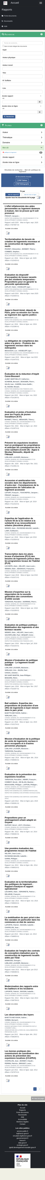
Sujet (4, 50)
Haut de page (38, 1098)
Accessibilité (22, 1119)
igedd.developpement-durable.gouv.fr (22, 1147)
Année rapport (8, 157)
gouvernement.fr (22, 1138)
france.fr (22, 1140)
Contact (22, 1124)
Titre (4, 73)
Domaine (6, 143)
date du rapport (12, 194)
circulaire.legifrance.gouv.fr (22, 1136)
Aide (22, 1117)
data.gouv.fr (22, 1143)
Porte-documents (22, 1112)
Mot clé (6, 148)
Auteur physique (9, 57)
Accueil (22, 1108)
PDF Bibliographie (22, 184)
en (3, 98)
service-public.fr (22, 1131)
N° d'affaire (7, 80)
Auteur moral (8, 65)
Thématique (7, 137)
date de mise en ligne (30, 194)
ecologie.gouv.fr (22, 1145)
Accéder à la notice (11, 228)
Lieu (4, 88)
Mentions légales (22, 1122)
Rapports (22, 1110)
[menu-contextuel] (3, 46)
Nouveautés (22, 1115)
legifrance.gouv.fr (22, 1133)
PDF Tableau (22, 180)
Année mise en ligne (11, 162)
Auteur (5, 132)
